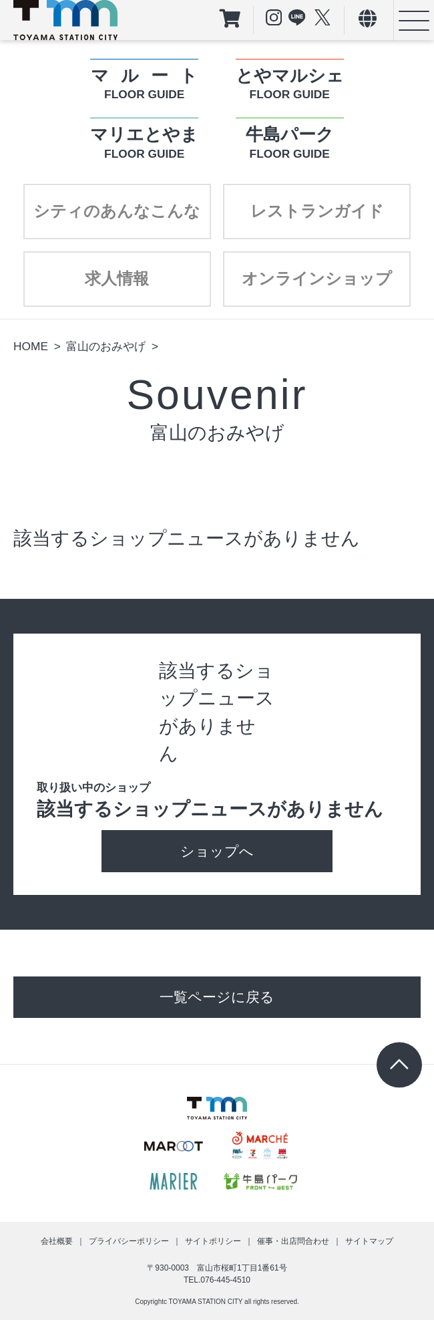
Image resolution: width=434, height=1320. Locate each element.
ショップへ (217, 851)
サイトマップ (369, 1241)
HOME (30, 346)
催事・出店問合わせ (293, 1241)
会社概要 (57, 1241)
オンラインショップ (317, 278)
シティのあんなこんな (116, 211)
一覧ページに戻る (217, 997)
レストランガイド (317, 211)
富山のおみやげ (106, 346)
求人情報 (117, 278)
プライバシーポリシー (129, 1241)
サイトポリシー (213, 1241)
